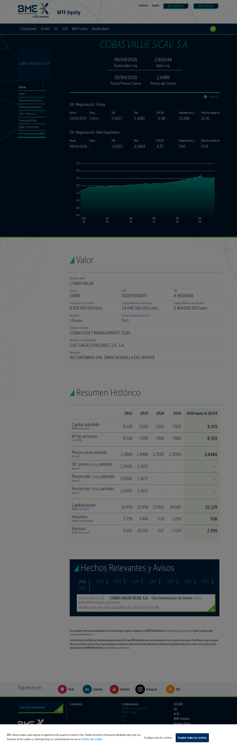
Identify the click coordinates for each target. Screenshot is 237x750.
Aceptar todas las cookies (192, 741)
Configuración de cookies (158, 741)
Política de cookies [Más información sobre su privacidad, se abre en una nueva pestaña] (92, 743)
